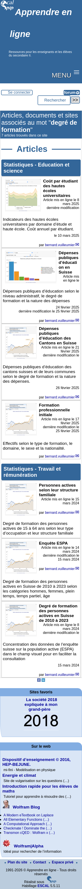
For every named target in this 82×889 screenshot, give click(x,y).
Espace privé (61, 862)
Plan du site (16, 862)
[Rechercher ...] (54, 100)
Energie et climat (19, 775)
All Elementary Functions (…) (26, 819)
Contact (38, 862)
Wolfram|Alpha (22, 846)
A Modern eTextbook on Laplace (28, 815)
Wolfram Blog (21, 807)
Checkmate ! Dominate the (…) (27, 828)
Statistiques (19, 165)
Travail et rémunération (32, 472)
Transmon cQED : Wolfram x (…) (29, 833)
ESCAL (43, 886)
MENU (61, 75)
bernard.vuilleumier (60, 245)
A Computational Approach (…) (27, 824)
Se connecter (19, 92)
